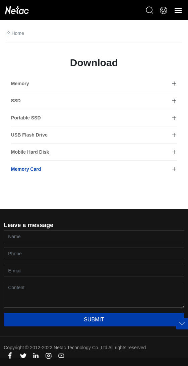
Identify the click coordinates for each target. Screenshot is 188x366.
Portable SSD (26, 117)
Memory (20, 83)
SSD (16, 100)
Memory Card (26, 169)
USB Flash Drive (29, 135)
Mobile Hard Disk (30, 152)
